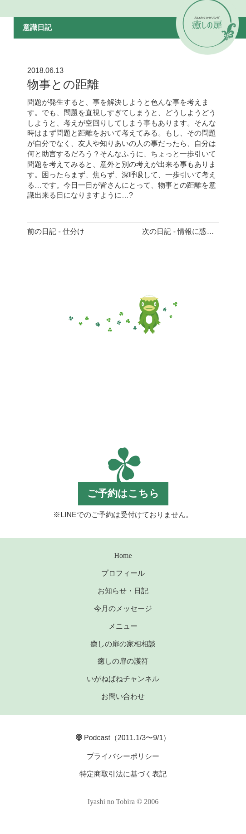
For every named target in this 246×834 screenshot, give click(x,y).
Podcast (93, 738)
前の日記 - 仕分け (55, 231)
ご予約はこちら (123, 493)
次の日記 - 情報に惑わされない (192, 231)
